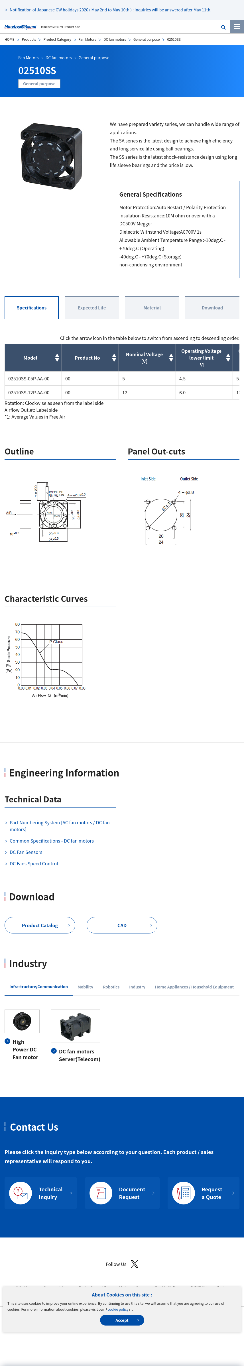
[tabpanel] (122, 1036)
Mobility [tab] (85, 987)
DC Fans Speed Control (34, 863)
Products (29, 39)
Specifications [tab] (31, 308)
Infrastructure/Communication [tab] (38, 986)
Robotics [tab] (111, 987)
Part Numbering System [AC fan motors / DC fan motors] (60, 826)
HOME (9, 39)
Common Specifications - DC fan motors (52, 840)
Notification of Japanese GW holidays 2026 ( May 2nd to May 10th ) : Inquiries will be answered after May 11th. (111, 10)
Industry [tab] (137, 987)
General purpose (146, 39)
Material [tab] (152, 308)
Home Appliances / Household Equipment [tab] (194, 987)
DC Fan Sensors (26, 852)
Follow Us (122, 1264)
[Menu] (237, 26)
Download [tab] (212, 308)
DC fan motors (114, 39)
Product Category (57, 39)
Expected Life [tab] (92, 308)
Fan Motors (87, 39)
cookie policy (117, 1309)
